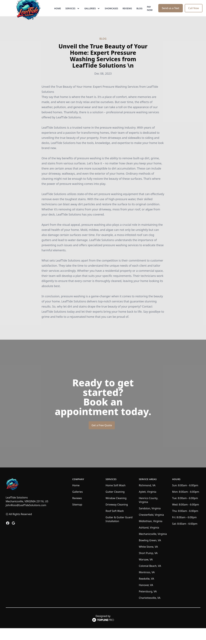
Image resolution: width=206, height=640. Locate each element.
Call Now (193, 14)
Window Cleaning (116, 510)
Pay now (150, 14)
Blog (140, 14)
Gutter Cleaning (115, 503)
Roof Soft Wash (115, 522)
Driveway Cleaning (117, 516)
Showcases (111, 14)
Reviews (127, 14)
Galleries (77, 503)
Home (57, 14)
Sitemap (77, 516)
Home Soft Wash (116, 497)
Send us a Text (170, 14)
